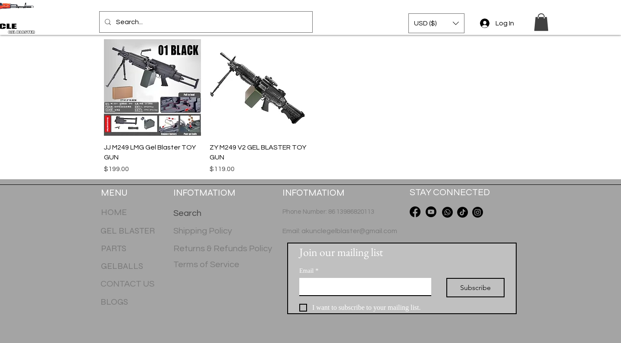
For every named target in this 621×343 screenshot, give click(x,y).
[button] (436, 23)
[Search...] (205, 22)
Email (308, 270)
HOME (114, 212)
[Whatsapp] (447, 212)
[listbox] (436, 23)
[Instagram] (477, 212)
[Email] (362, 286)
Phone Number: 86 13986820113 (328, 212)
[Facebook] (415, 211)
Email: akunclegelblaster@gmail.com (339, 231)
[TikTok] (462, 212)
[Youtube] (431, 211)
